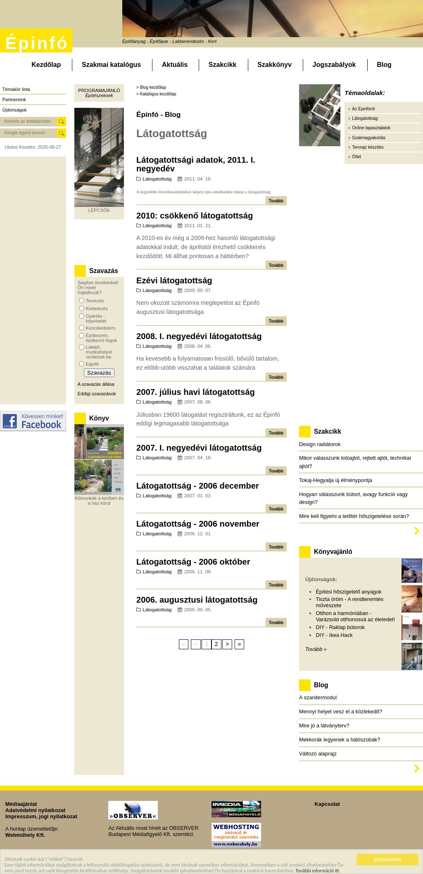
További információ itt (317, 871)
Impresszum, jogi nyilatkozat (41, 816)
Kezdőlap (46, 64)
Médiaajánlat (21, 804)
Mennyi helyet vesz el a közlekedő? (340, 711)
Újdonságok (14, 109)
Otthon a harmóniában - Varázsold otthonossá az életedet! (355, 616)
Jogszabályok (334, 64)
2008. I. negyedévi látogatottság (199, 336)
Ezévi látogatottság (174, 280)
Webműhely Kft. (25, 835)
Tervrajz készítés (367, 147)
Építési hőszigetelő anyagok (348, 592)
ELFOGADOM (387, 860)
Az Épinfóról (363, 109)
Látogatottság (157, 178)
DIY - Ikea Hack (334, 635)
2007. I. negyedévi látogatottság (199, 447)
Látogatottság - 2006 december (197, 485)
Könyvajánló (333, 551)
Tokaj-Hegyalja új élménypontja (335, 480)
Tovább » (316, 649)
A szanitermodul (318, 697)
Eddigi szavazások (97, 393)
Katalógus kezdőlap (158, 94)
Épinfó (37, 43)
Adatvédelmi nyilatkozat (35, 810)
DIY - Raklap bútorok (340, 627)
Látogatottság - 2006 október (193, 561)
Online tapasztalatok (371, 128)
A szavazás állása (96, 384)
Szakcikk (223, 64)
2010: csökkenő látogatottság (194, 215)
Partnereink (14, 99)
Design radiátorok (319, 444)
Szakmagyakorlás (368, 137)
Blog (384, 64)
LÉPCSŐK (99, 210)
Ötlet (356, 156)
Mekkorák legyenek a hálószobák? (339, 739)
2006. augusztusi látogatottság (196, 599)
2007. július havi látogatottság (195, 392)
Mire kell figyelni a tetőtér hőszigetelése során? (354, 516)
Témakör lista (16, 89)
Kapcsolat (327, 804)
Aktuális (175, 64)
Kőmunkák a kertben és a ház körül (99, 501)
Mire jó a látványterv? (324, 725)
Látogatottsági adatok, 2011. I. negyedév (195, 164)
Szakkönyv (274, 64)
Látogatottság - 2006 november (197, 523)
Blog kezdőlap (153, 87)
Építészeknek (99, 95)
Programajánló (99, 90)
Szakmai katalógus (111, 64)
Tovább (276, 201)
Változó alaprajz (318, 753)
